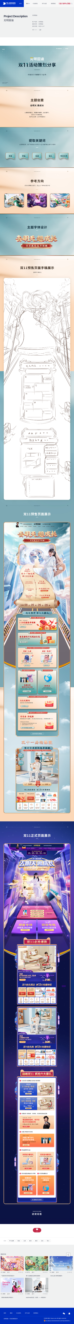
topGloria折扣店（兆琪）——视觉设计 (36, 1297)
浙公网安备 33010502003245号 (52, 1320)
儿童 (24, 1240)
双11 (48, 1240)
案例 (27, 3)
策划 (19, 1240)
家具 (30, 1240)
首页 (20, 3)
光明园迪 (15, 18)
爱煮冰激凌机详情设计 (7, 1297)
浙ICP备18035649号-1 (65, 1320)
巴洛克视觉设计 (14, 1318)
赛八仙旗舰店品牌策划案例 (33, 1275)
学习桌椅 (11, 1240)
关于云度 (44, 3)
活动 (42, 1240)
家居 (36, 1240)
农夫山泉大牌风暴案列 (56, 1275)
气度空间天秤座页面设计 (8, 1275)
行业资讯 (35, 3)
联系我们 (53, 3)
